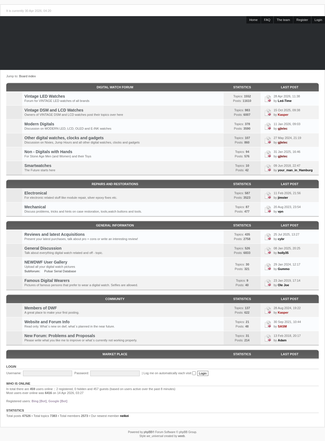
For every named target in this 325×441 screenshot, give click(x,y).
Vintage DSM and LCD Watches (53, 110)
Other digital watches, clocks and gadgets (64, 138)
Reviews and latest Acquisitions (54, 234)
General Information (115, 225)
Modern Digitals (39, 124)
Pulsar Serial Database (60, 271)
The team (283, 20)
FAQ (267, 20)
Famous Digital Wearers (47, 280)
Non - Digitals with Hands (48, 151)
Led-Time (285, 100)
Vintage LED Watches (44, 96)
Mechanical (35, 207)
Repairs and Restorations (115, 184)
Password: (81, 373)
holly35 (283, 252)
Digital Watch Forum (115, 87)
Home (253, 20)
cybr (281, 239)
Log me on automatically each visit (170, 373)
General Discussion (43, 248)
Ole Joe (283, 285)
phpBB (148, 432)
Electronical (35, 193)
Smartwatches (37, 165)
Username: (14, 373)
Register (302, 20)
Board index (27, 76)
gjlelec (283, 128)
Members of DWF (40, 308)
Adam (282, 340)
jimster (283, 197)
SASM (282, 326)
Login (318, 20)
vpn (281, 211)
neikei (124, 416)
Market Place (114, 354)
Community (115, 299)
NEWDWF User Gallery (45, 262)
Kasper (283, 114)
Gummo (284, 269)
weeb (181, 436)
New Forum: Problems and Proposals (59, 335)
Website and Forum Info (47, 322)
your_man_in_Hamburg (295, 170)
